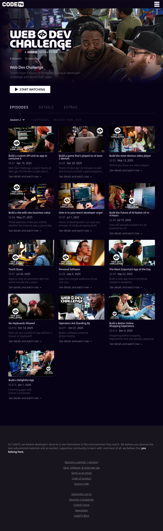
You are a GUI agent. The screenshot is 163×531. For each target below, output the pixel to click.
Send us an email (81, 473)
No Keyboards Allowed (21, 323)
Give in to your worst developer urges (81, 212)
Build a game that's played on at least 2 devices (81, 157)
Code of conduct (81, 478)
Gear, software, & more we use (81, 467)
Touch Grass (15, 269)
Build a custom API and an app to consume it (27, 157)
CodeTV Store (81, 505)
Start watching (30, 89)
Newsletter (81, 510)
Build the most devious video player (130, 156)
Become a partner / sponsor (81, 462)
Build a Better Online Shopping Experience (121, 324)
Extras (70, 107)
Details (46, 107)
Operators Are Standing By (74, 323)
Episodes (19, 107)
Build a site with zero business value (29, 212)
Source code (81, 484)
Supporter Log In (81, 494)
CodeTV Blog (81, 515)
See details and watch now (24, 176)
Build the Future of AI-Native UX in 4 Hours (129, 214)
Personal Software (69, 269)
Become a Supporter (81, 499)
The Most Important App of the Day (130, 269)
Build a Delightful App (21, 380)
